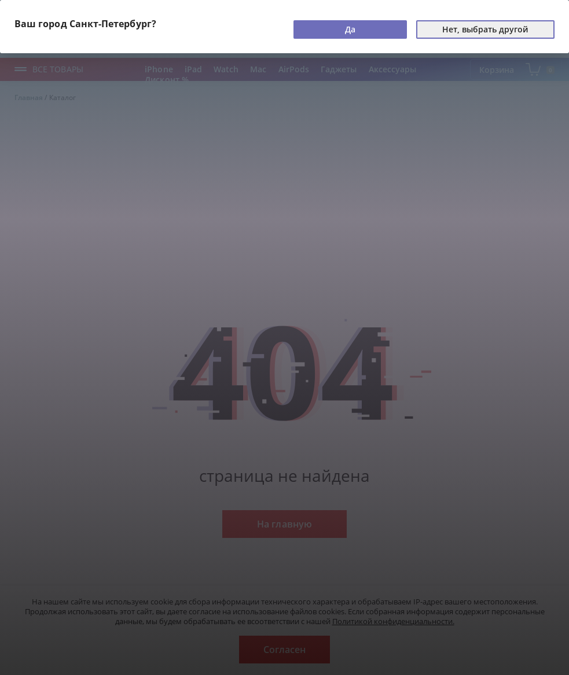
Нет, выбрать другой (485, 29)
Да (350, 29)
